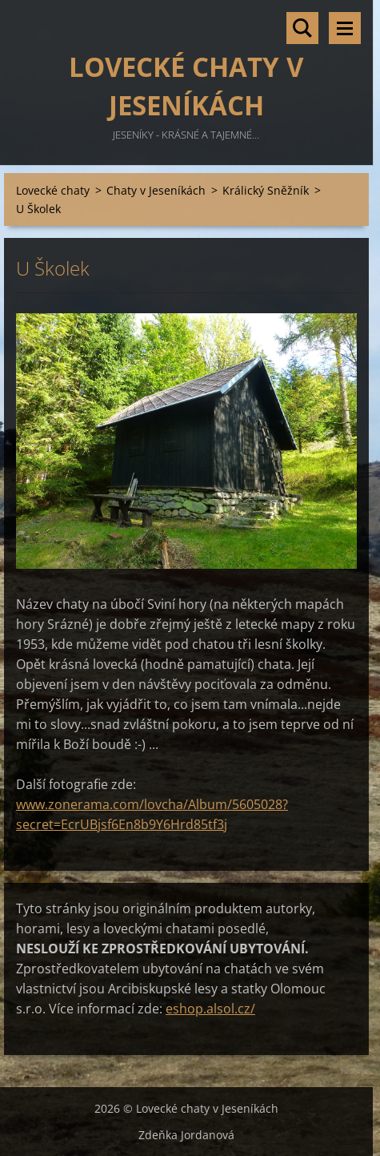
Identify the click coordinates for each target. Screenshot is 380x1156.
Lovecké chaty (53, 190)
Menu (345, 28)
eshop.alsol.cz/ (210, 1008)
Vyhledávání (302, 28)
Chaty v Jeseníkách (156, 190)
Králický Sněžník (265, 190)
